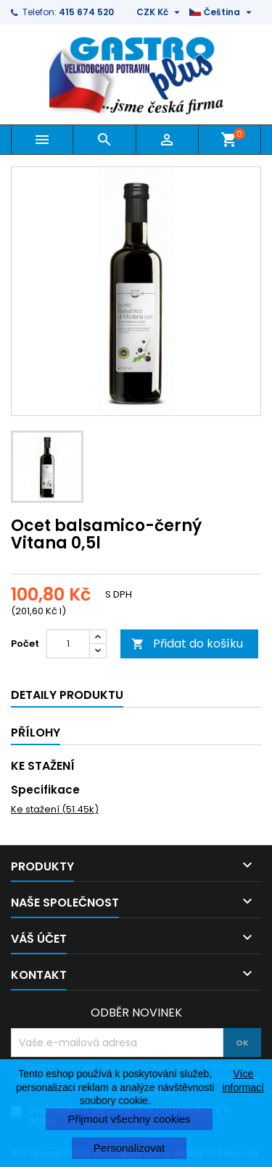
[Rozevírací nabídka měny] (160, 12)
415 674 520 (86, 12)
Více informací (243, 1080)
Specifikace (45, 789)
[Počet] (68, 643)
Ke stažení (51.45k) (55, 809)
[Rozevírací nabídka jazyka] (222, 12)
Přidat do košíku (187, 643)
